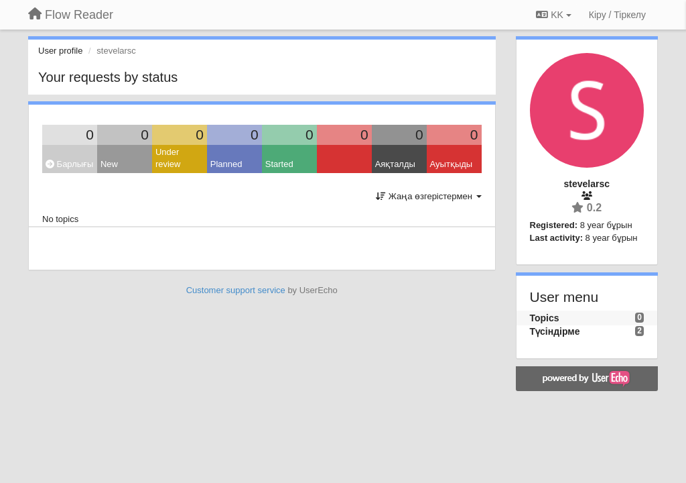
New (109, 164)
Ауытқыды (451, 164)
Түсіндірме (555, 331)
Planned (226, 164)
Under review (168, 158)
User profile (60, 51)
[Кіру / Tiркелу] (617, 14)
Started (279, 164)
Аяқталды (395, 164)
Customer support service (235, 290)
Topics (544, 318)
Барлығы (69, 164)
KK (553, 14)
